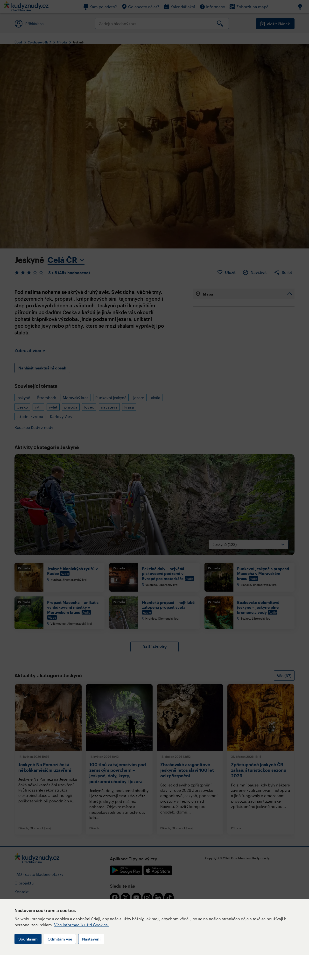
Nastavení (91, 939)
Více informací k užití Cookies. (81, 924)
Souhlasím (28, 939)
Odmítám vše (60, 939)
